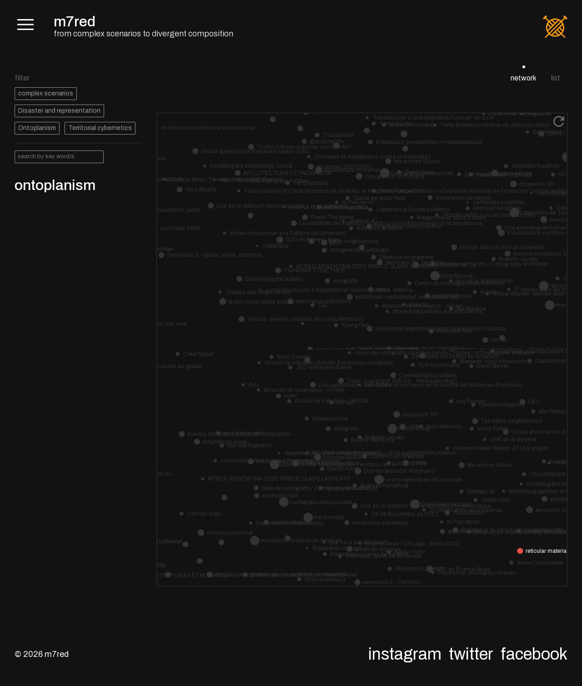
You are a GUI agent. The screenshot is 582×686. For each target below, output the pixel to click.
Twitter (471, 654)
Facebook (534, 654)
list (555, 78)
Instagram (405, 654)
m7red (74, 22)
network (524, 78)
